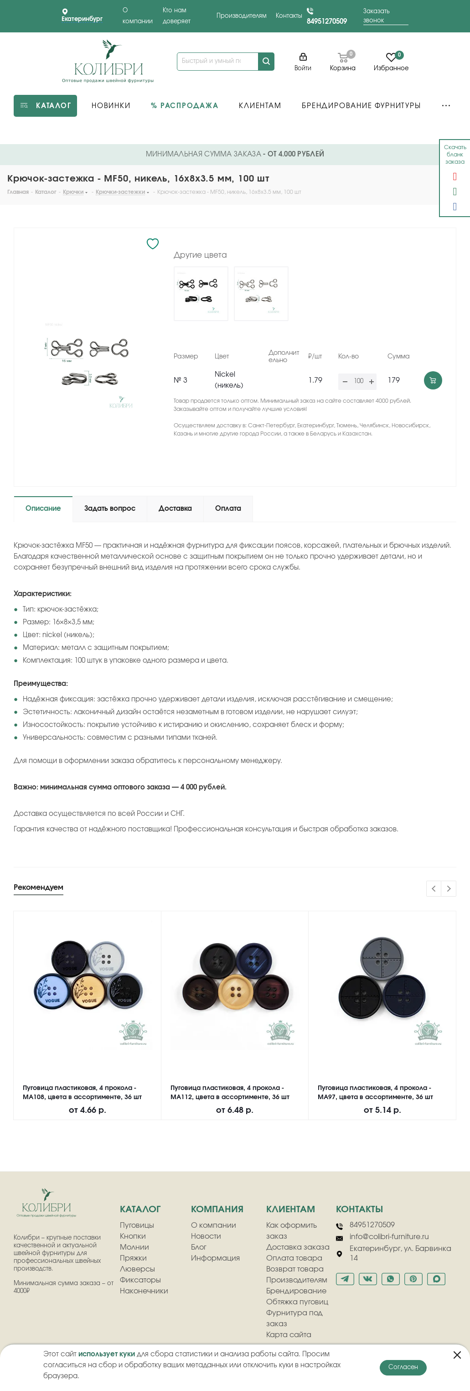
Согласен (403, 1367)
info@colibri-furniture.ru (382, 1237)
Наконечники (144, 1291)
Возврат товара (295, 1269)
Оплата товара (294, 1258)
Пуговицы (137, 1225)
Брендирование (296, 1291)
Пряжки (133, 1258)
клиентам (290, 1209)
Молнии (134, 1247)
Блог (199, 1247)
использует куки (106, 1354)
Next (448, 889)
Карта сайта (288, 1335)
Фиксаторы (140, 1280)
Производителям (242, 16)
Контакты (289, 16)
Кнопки (133, 1236)
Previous (434, 889)
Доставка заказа (298, 1247)
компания (217, 1209)
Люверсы (137, 1269)
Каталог (140, 1209)
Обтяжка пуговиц (297, 1302)
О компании (213, 1225)
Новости (206, 1236)
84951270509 (327, 21)
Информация (215, 1258)
